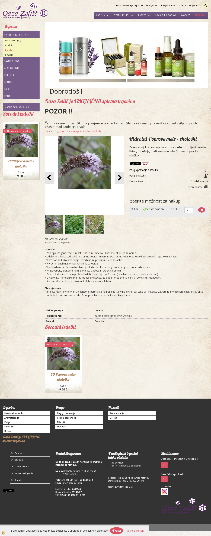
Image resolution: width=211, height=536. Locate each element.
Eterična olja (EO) (13, 40)
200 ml (134, 209)
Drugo (7, 95)
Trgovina (200, 15)
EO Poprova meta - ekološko (63, 377)
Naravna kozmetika (14, 413)
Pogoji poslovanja (66, 413)
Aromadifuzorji (12, 67)
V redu (116, 531)
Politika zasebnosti (66, 417)
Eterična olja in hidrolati (16, 34)
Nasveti (142, 15)
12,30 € (175, 209)
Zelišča (113, 417)
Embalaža (9, 74)
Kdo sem (100, 15)
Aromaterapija (11, 417)
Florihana (61, 426)
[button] (119, 178)
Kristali (8, 81)
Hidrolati (9, 49)
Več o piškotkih (135, 530)
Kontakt (185, 15)
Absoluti (9, 45)
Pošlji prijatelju (137, 175)
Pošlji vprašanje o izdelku (143, 170)
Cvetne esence (122, 15)
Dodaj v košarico (201, 210)
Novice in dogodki (165, 15)
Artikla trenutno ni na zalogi (17, 131)
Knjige (7, 88)
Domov (48, 131)
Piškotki (61, 422)
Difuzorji (9, 54)
